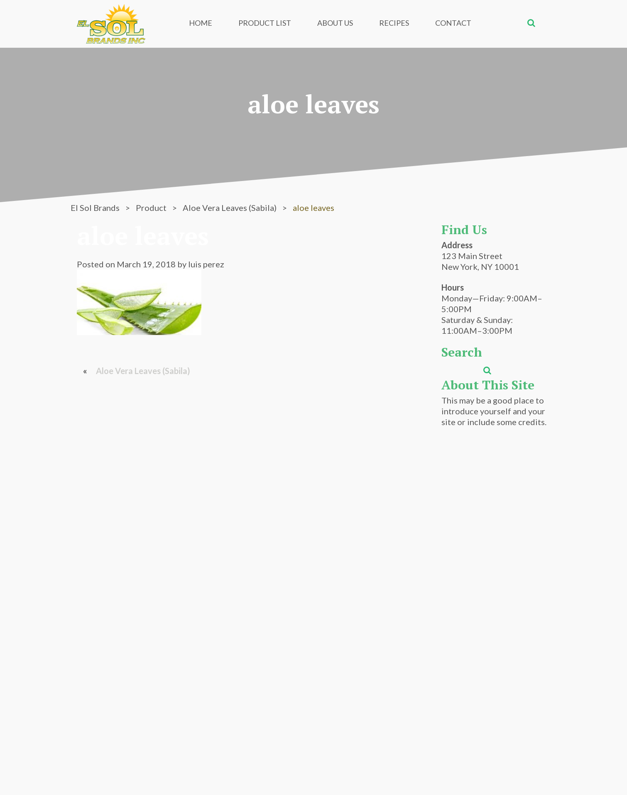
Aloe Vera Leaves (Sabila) (143, 371)
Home (200, 22)
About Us (335, 22)
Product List (264, 22)
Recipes (394, 22)
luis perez (206, 264)
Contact (453, 22)
